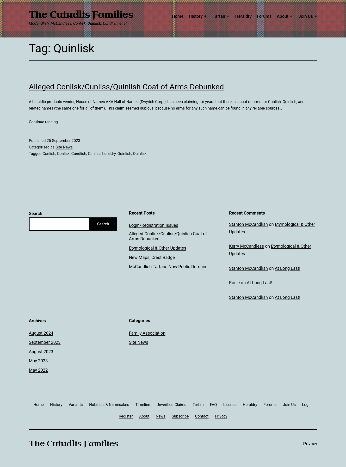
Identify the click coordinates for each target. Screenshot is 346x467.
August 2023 (41, 351)
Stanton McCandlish (248, 224)
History (196, 16)
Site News (64, 147)
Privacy (310, 443)
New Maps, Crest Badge (152, 257)
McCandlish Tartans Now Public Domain (167, 266)
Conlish (49, 153)
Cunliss (94, 153)
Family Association (147, 333)
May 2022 (38, 370)
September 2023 (45, 342)
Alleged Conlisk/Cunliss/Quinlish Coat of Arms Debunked (126, 86)
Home (177, 16)
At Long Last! (287, 268)
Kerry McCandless (246, 246)
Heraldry (243, 16)
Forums (264, 16)
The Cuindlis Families (81, 15)
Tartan (219, 16)
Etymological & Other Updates (157, 248)
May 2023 (38, 360)
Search (35, 213)
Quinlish (124, 153)
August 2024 (41, 333)
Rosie (234, 282)
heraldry (109, 153)
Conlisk (63, 153)
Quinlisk (140, 153)
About (282, 16)
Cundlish (78, 153)
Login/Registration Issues (153, 225)
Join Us (305, 16)
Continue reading (43, 122)
